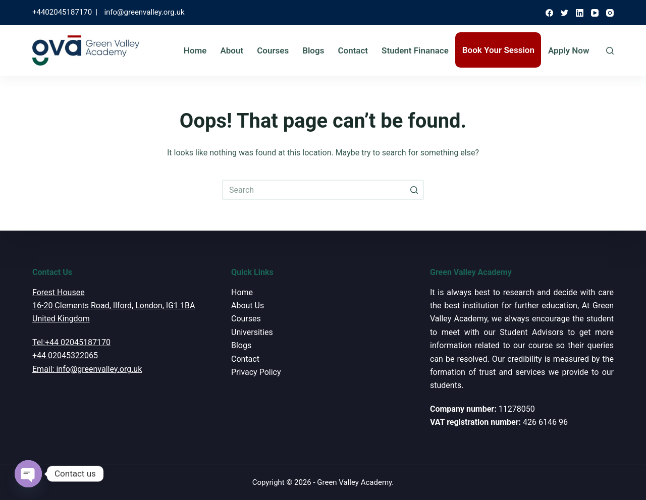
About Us (247, 305)
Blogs (313, 50)
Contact (353, 50)
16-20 (42, 305)
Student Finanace (415, 50)
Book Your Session (498, 50)
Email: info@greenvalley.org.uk (87, 369)
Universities (252, 332)
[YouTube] (595, 13)
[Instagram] (610, 13)
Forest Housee (58, 292)
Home (195, 50)
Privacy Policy (256, 372)
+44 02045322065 (65, 355)
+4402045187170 (62, 12)
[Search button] (414, 190)
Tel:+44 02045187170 (71, 342)
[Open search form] (610, 50)
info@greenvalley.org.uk (144, 12)
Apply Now (568, 50)
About (231, 50)
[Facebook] (549, 13)
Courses (273, 50)
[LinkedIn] (579, 13)
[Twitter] (564, 13)
